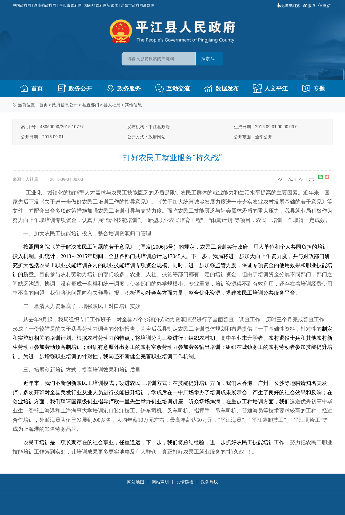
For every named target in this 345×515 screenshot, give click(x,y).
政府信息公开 (65, 104)
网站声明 (160, 482)
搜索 (211, 58)
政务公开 (74, 88)
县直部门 (90, 104)
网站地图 (135, 482)
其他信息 (133, 104)
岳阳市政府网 (70, 5)
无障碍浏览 (288, 5)
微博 (309, 5)
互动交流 (172, 88)
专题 (313, 88)
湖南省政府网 (45, 5)
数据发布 (221, 88)
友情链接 (184, 482)
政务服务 (123, 88)
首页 (31, 88)
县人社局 (112, 104)
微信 (325, 5)
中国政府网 (22, 5)
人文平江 (270, 88)
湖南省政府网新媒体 (101, 5)
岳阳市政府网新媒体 (137, 5)
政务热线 (209, 482)
